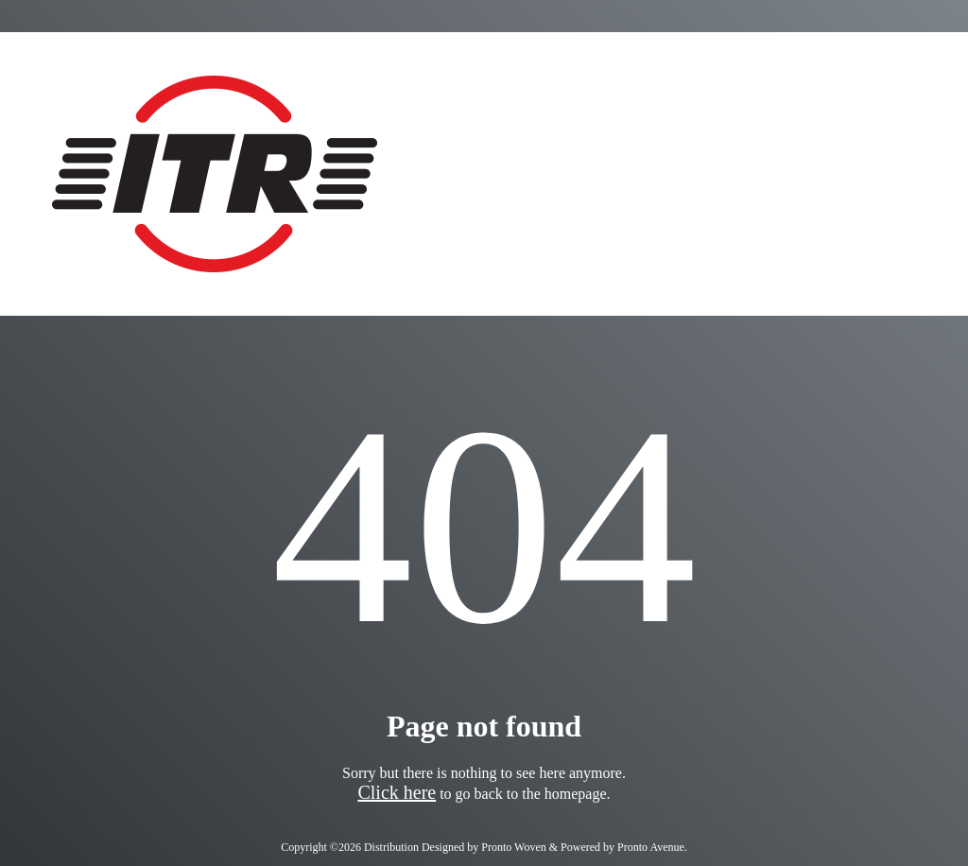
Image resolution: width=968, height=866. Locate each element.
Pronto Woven (513, 847)
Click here (396, 792)
